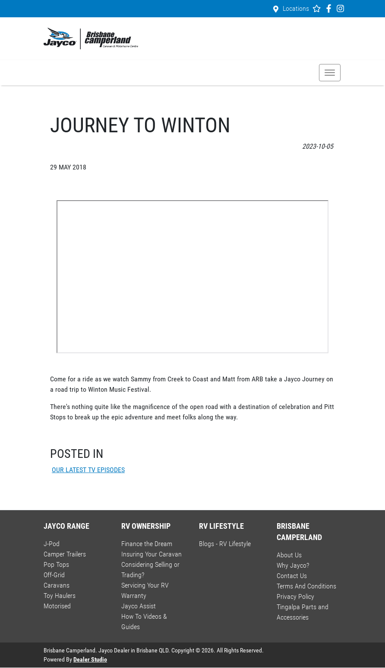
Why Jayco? (293, 565)
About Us (289, 555)
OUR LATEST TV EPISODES (88, 470)
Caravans (56, 585)
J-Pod (52, 544)
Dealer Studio (90, 659)
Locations (296, 8)
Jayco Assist (138, 606)
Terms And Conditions (306, 586)
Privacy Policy (295, 596)
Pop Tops (56, 564)
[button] (330, 72)
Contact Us (292, 576)
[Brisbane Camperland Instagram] (342, 8)
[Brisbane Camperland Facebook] (330, 8)
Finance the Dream (146, 544)
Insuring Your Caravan (151, 554)
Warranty (133, 595)
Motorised (57, 606)
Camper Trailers (65, 554)
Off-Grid (54, 575)
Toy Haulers (60, 595)
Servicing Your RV (145, 585)
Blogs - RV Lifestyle (225, 544)
